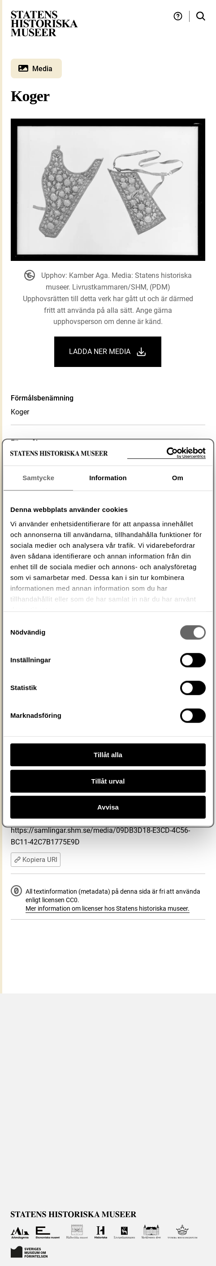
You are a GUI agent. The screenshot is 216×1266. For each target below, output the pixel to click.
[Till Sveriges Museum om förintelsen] (29, 1251)
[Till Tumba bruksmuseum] (182, 1231)
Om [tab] (177, 478)
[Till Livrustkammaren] (124, 1231)
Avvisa (108, 807)
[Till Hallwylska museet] (77, 1231)
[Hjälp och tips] (177, 16)
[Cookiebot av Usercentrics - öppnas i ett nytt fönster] (166, 453)
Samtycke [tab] (38, 478)
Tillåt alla (108, 755)
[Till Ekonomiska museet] (48, 1231)
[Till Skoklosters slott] (151, 1231)
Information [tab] (108, 478)
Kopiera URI (35, 860)
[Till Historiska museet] (101, 1231)
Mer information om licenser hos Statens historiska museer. (108, 908)
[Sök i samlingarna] (200, 16)
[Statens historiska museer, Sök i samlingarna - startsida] (44, 23)
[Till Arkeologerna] (20, 1231)
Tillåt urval (108, 781)
